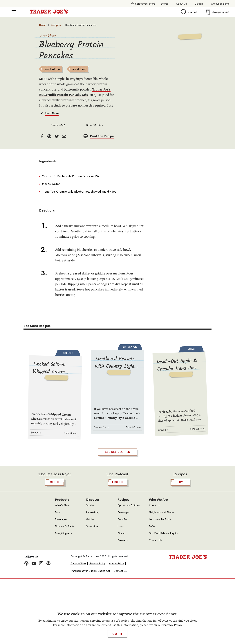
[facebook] (42, 136)
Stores (164, 3)
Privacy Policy (172, 625)
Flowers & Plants (64, 589)
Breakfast (48, 36)
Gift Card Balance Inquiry (163, 596)
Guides (90, 582)
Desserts (123, 603)
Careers (199, 3)
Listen (117, 545)
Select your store (145, 3)
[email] (64, 136)
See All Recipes (117, 515)
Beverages (61, 582)
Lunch (121, 589)
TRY (180, 545)
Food (58, 575)
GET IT (55, 545)
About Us (181, 3)
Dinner (121, 596)
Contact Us (155, 603)
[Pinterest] (49, 136)
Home (42, 25)
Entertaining (92, 575)
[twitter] (57, 136)
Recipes (56, 25)
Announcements (220, 3)
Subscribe (92, 589)
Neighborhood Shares (161, 575)
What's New (62, 568)
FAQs (152, 589)
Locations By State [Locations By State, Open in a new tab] (160, 582)
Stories (90, 568)
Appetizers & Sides (129, 568)
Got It (117, 634)
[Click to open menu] (14, 12)
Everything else (63, 596)
